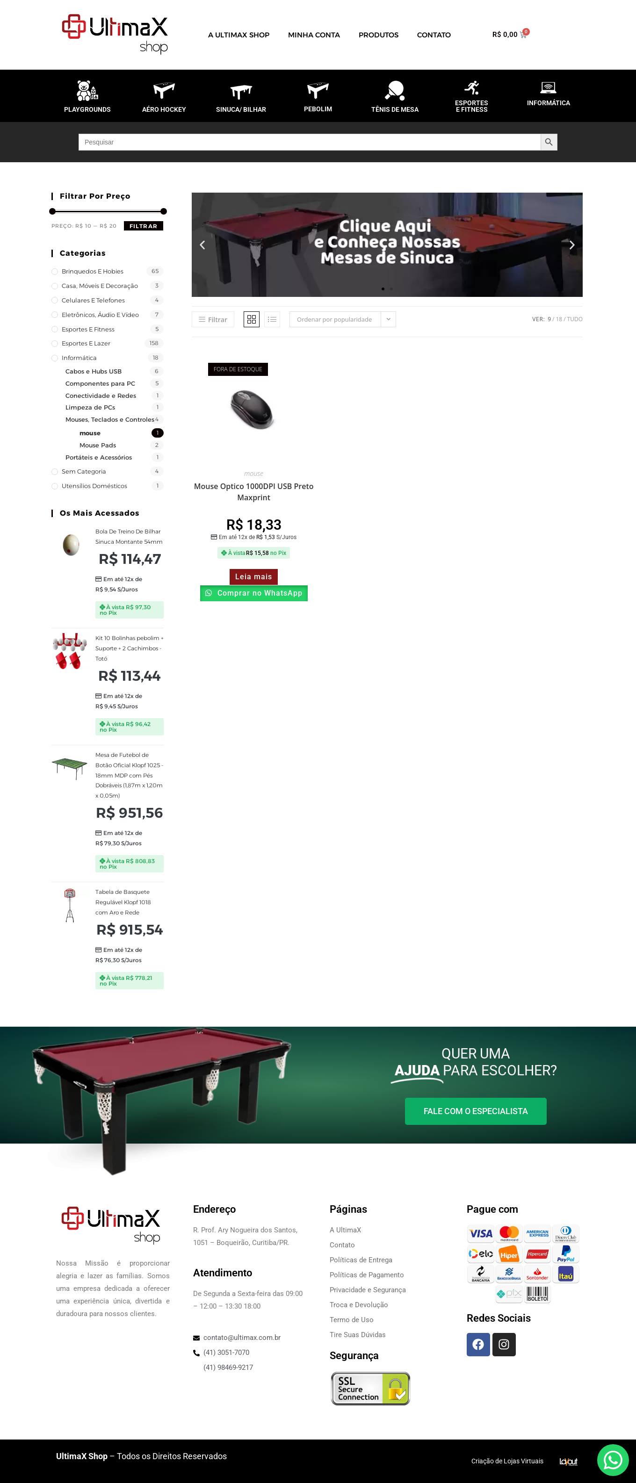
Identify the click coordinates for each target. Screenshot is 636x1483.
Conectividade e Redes (100, 395)
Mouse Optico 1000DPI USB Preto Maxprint (254, 492)
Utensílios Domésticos (94, 486)
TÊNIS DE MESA (395, 109)
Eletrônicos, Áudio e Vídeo (100, 314)
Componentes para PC (100, 383)
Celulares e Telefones (93, 300)
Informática (79, 357)
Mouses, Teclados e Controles (109, 419)
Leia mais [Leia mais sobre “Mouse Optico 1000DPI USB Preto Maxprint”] (253, 576)
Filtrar (144, 226)
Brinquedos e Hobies (92, 271)
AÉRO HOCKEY (164, 109)
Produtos (378, 34)
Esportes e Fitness (88, 329)
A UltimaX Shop (238, 34)
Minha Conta (314, 34)
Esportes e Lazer (86, 343)
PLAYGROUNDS (87, 109)
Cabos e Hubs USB (93, 371)
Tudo (575, 319)
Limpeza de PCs (90, 407)
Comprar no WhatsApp (259, 593)
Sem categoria (84, 471)
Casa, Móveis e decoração (100, 285)
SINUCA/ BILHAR (241, 109)
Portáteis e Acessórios (98, 457)
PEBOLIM (318, 109)
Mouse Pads (98, 445)
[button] (202, 245)
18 (559, 319)
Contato (434, 34)
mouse (90, 433)
